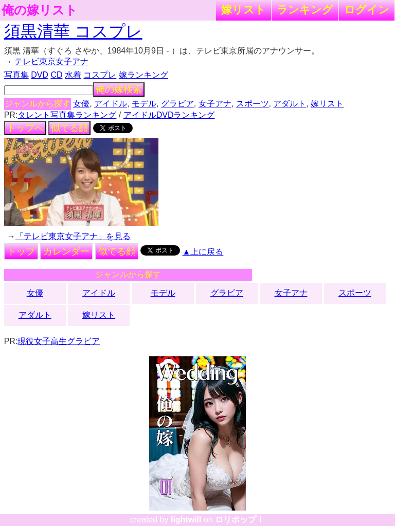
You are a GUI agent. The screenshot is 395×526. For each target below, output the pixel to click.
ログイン (366, 9)
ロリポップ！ (239, 519)
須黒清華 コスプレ (73, 31)
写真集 (16, 74)
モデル (144, 103)
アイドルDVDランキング (169, 115)
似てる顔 (69, 128)
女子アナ (215, 103)
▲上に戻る (203, 251)
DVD (39, 74)
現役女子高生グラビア (58, 341)
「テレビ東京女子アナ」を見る (73, 236)
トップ (21, 251)
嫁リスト (243, 9)
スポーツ (252, 103)
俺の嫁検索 (119, 89)
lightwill (186, 519)
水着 (73, 74)
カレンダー (66, 251)
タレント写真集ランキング (66, 115)
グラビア (177, 103)
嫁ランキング (143, 74)
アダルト (289, 103)
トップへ (25, 128)
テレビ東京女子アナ (51, 61)
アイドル (110, 103)
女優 (81, 103)
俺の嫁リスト (40, 10)
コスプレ (99, 74)
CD (56, 74)
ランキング (305, 9)
